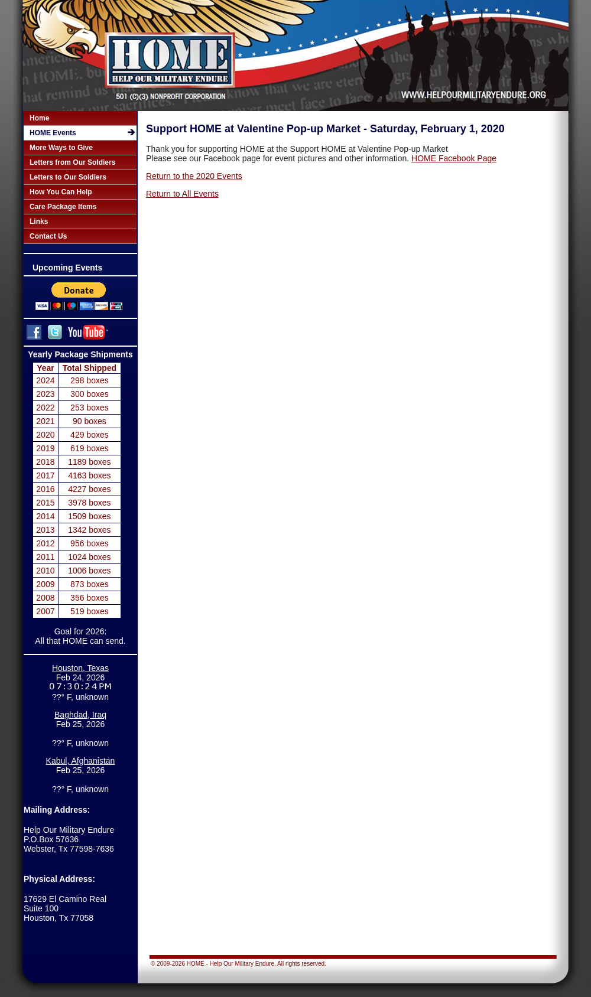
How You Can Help (61, 192)
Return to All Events (182, 193)
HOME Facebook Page (453, 158)
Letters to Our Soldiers (68, 177)
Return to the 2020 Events (194, 176)
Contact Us (48, 236)
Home (39, 118)
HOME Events (53, 133)
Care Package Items (63, 207)
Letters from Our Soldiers (72, 162)
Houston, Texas (80, 668)
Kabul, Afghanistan (80, 761)
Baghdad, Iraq (80, 714)
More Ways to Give (61, 148)
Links (39, 221)
